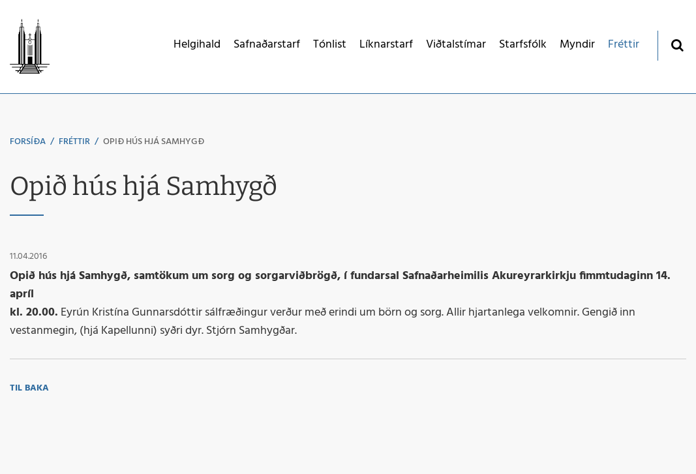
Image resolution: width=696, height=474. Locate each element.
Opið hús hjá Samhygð (153, 141)
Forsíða (28, 141)
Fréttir (74, 141)
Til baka (29, 388)
